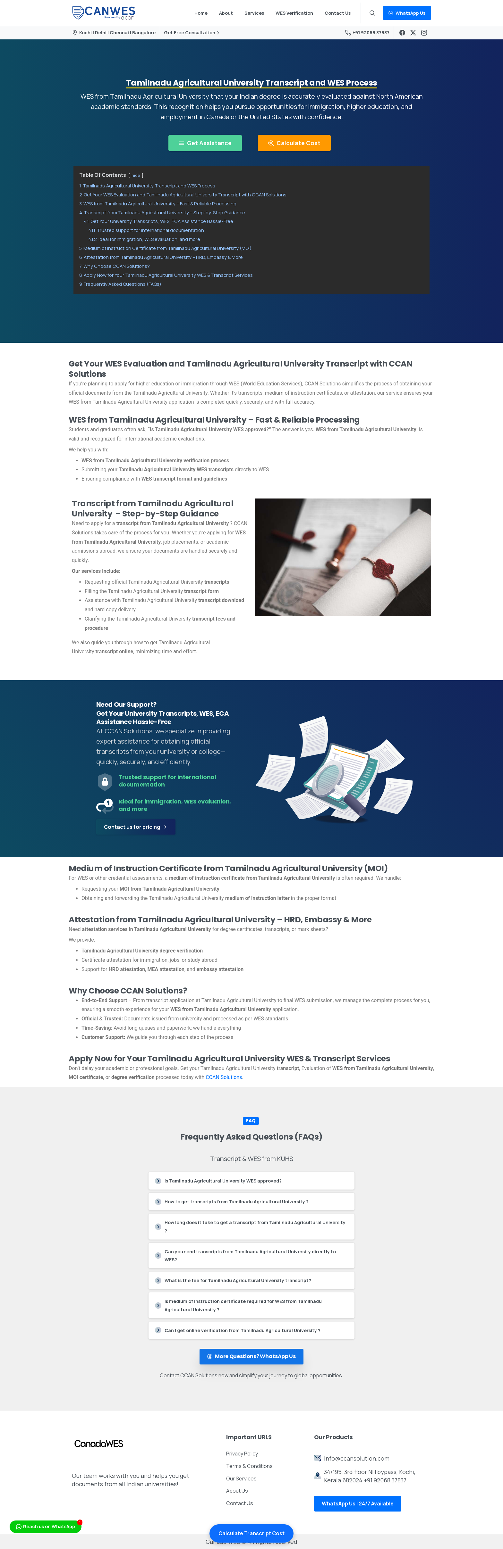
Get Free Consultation (192, 33)
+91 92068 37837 (367, 32)
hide (136, 175)
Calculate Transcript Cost (251, 1533)
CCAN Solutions (224, 1077)
